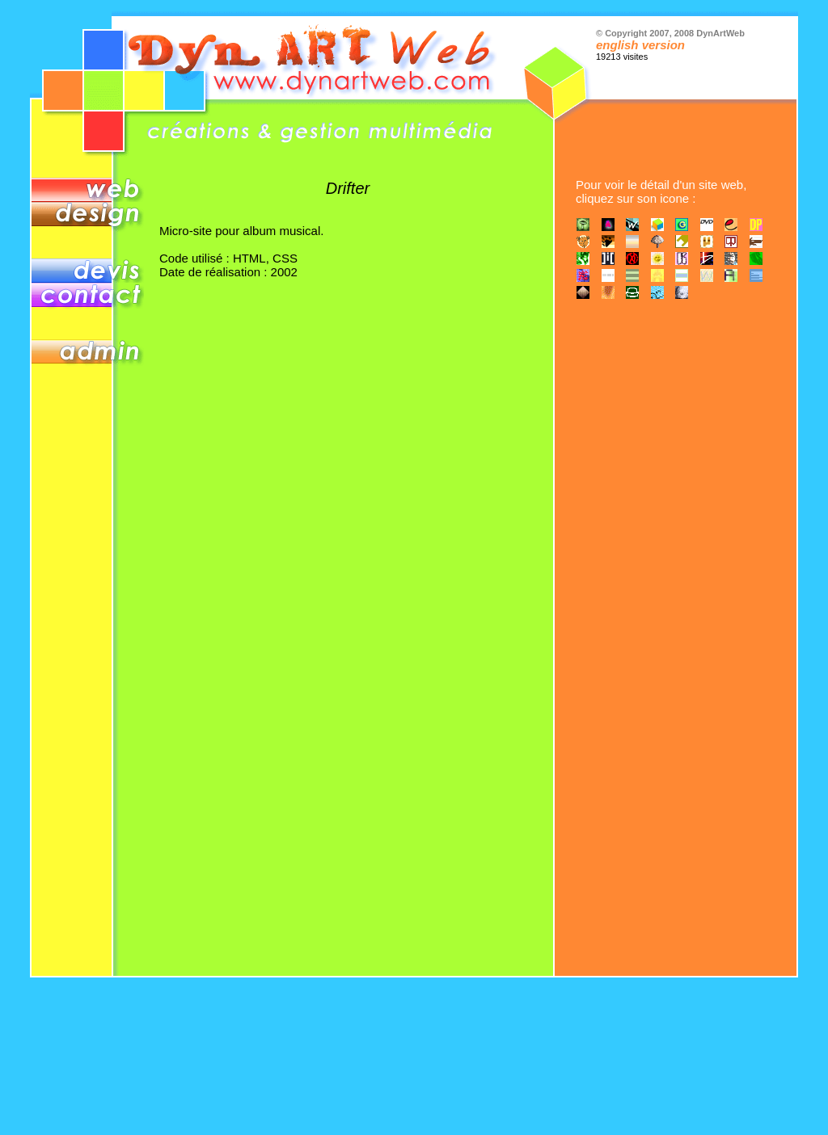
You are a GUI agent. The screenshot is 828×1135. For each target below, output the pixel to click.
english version (640, 45)
